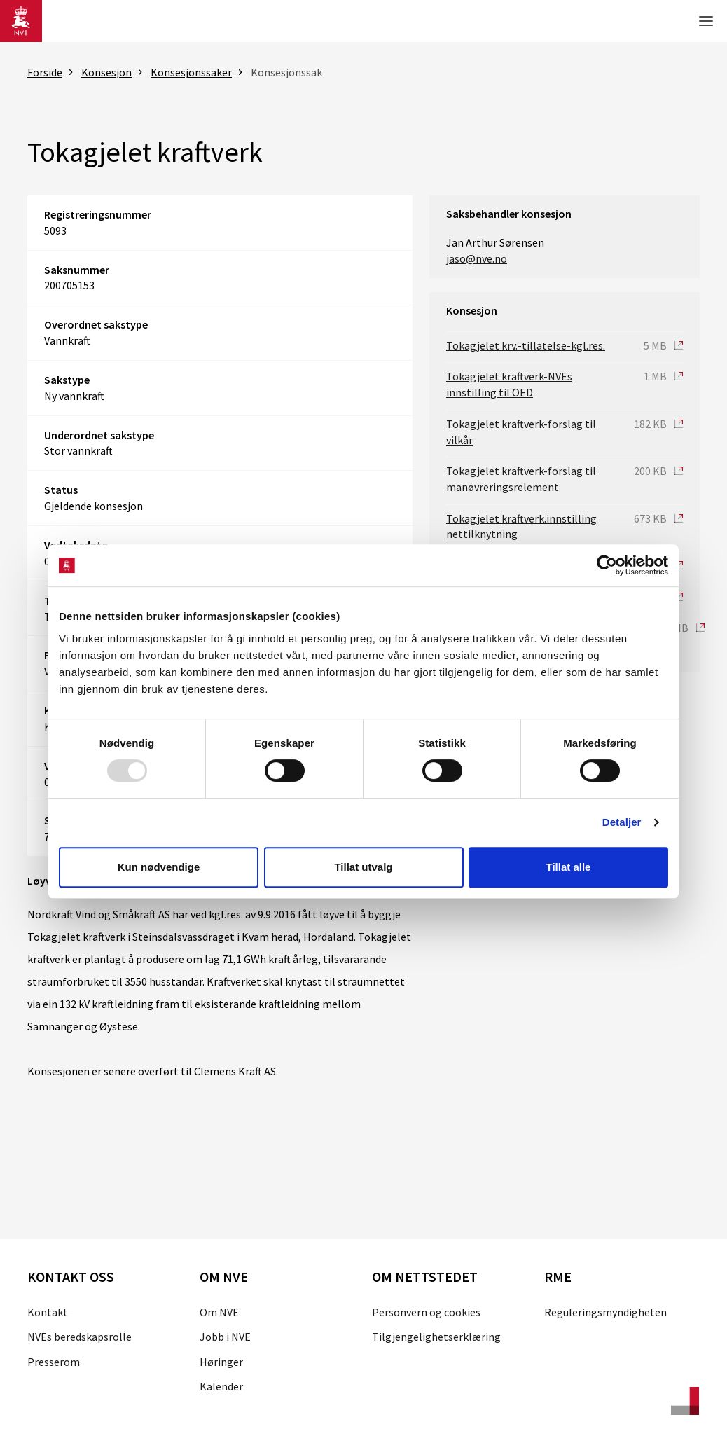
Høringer (221, 1362)
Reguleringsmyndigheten (605, 1312)
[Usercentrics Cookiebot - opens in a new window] (607, 565)
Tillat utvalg (363, 867)
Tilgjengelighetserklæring (436, 1337)
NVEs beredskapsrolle (79, 1337)
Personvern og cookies (426, 1312)
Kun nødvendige (159, 867)
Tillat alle (568, 867)
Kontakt (47, 1312)
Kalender (221, 1386)
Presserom (53, 1362)
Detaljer (622, 822)
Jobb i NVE (225, 1337)
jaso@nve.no (476, 258)
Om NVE (219, 1312)
